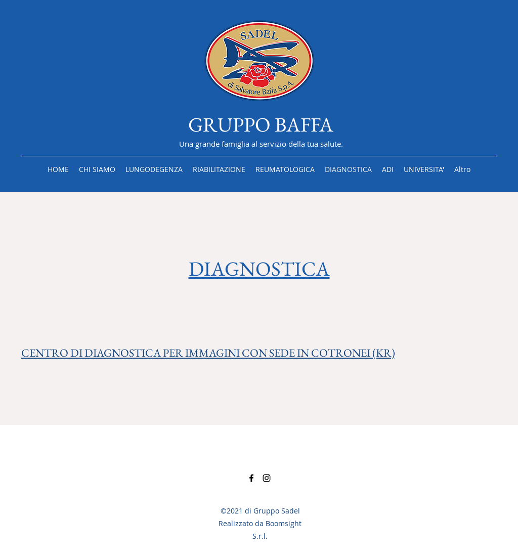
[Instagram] (267, 478)
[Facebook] (251, 478)
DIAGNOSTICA (259, 268)
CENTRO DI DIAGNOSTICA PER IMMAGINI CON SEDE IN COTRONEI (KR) (208, 353)
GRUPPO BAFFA (260, 124)
